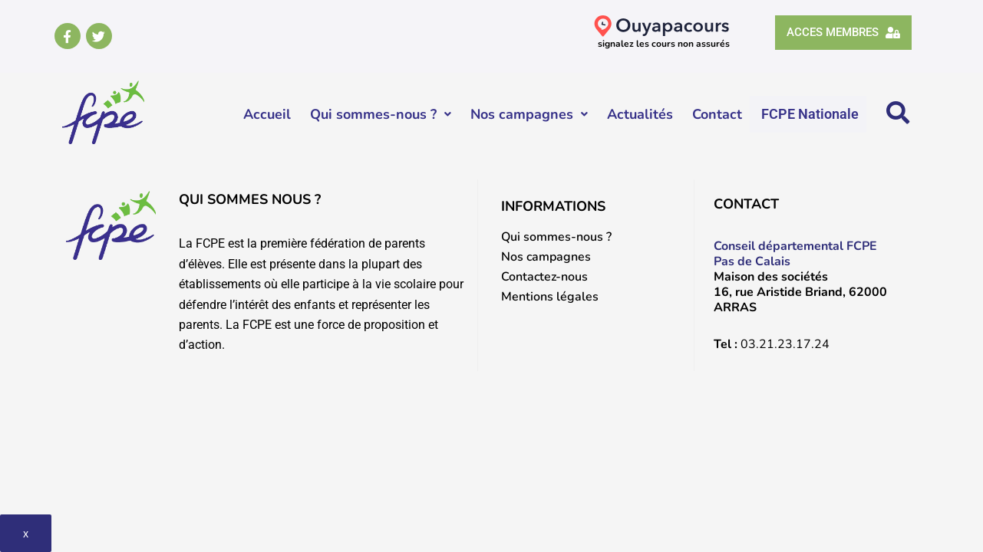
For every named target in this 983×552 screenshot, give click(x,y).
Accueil (268, 114)
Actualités (641, 114)
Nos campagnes (530, 114)
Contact (718, 114)
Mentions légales (550, 296)
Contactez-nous (544, 276)
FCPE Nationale (810, 114)
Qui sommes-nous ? (381, 114)
